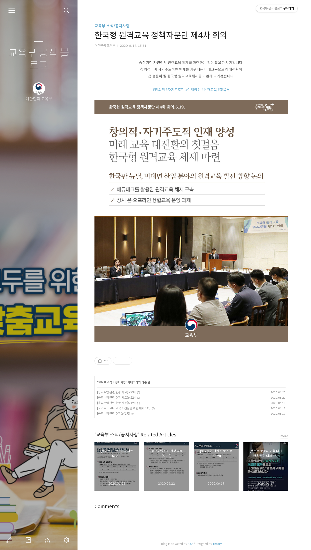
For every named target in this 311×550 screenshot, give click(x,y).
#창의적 (159, 89)
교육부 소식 (105, 382)
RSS (48, 540)
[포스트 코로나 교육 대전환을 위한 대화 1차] (123, 408)
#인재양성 (193, 89)
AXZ (190, 544)
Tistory (217, 544)
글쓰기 (10, 540)
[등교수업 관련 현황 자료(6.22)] (116, 397)
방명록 (29, 540)
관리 (67, 540)
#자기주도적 (175, 89)
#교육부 (224, 89)
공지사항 (120, 382)
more (284, 436)
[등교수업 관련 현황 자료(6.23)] (116, 392)
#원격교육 (209, 89)
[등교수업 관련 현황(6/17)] (113, 413)
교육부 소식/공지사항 (112, 26)
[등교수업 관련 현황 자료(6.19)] (116, 403)
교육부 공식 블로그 (38, 59)
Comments (106, 507)
